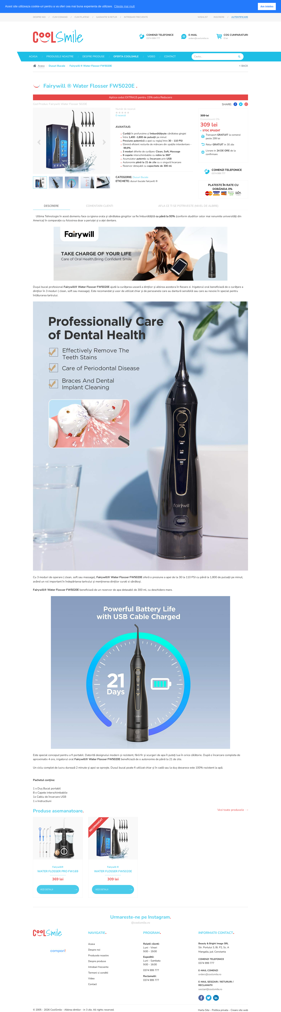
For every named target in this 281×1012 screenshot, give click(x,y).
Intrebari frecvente (136, 17)
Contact (170, 56)
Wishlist (203, 17)
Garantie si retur (106, 17)
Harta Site (203, 1010)
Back (244, 66)
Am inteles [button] (266, 6)
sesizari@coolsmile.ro (210, 989)
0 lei (236, 36)
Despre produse (93, 56)
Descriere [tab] (51, 206)
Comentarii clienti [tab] (99, 206)
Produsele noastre (59, 56)
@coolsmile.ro (140, 923)
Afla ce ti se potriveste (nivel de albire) (188, 206)
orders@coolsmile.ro (199, 38)
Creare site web (239, 1010)
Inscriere (219, 17)
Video (151, 56)
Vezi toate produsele (230, 810)
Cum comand (60, 17)
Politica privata (220, 1010)
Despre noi (39, 17)
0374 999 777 (153, 38)
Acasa (33, 56)
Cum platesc (82, 17)
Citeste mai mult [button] (124, 6)
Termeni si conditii (98, 972)
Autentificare (239, 17)
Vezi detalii (46, 889)
